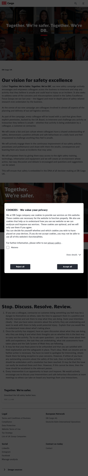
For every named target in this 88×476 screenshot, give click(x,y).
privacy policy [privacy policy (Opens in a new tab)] (54, 242)
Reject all (20, 266)
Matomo (12, 247)
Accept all (67, 266)
